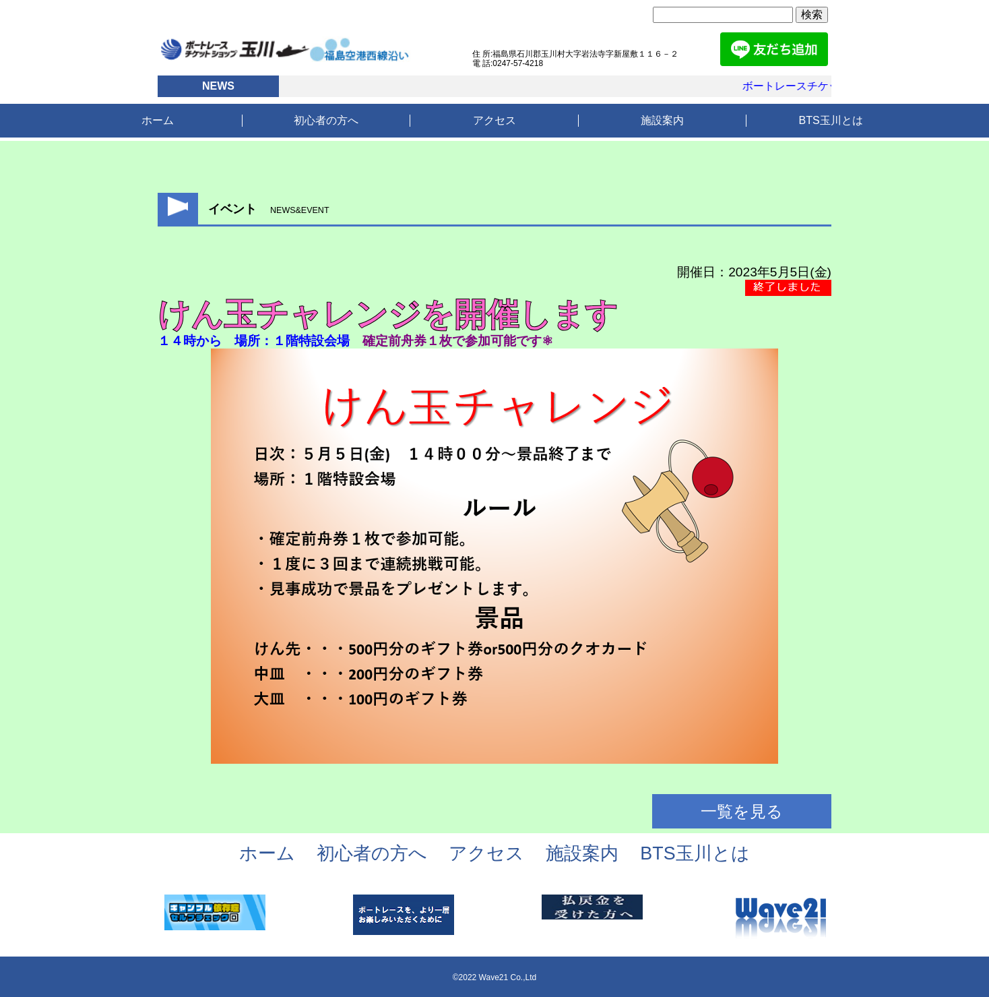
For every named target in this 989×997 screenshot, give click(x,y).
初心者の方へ (326, 120)
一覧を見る (742, 811)
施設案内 (662, 120)
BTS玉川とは (831, 120)
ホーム (157, 120)
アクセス (494, 120)
